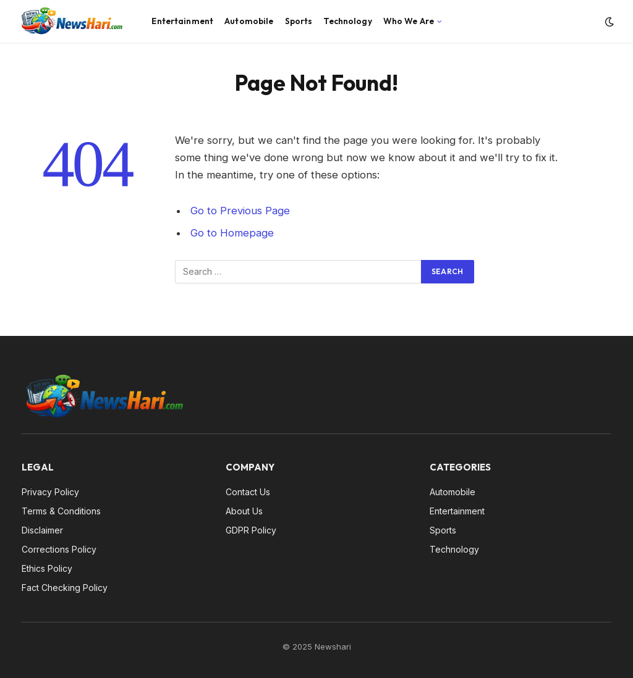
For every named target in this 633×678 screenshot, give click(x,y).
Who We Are (408, 21)
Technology (347, 21)
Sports (299, 21)
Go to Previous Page (240, 210)
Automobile (248, 21)
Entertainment (182, 21)
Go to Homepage (232, 233)
